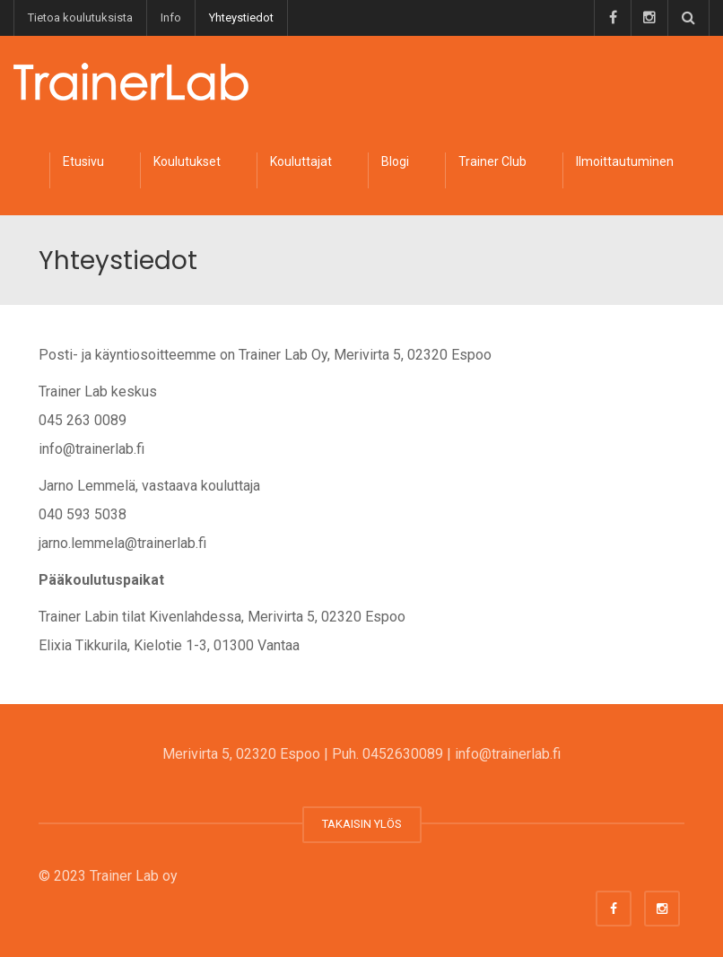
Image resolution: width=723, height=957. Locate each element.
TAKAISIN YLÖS (362, 824)
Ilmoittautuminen (625, 161)
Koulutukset (187, 161)
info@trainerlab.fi (508, 753)
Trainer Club (492, 161)
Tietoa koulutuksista (80, 17)
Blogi (395, 161)
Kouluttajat (301, 161)
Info (171, 17)
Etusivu (83, 161)
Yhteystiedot (241, 17)
